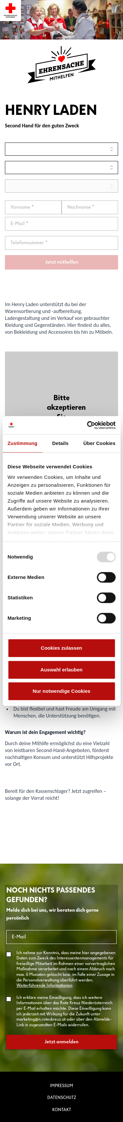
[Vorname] (33, 207)
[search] (61, 149)
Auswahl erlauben (61, 669)
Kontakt (61, 1110)
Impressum (61, 1085)
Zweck (72, 125)
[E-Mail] (61, 937)
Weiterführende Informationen (44, 985)
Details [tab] (60, 443)
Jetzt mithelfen (61, 262)
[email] (61, 224)
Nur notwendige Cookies (62, 691)
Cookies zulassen (61, 648)
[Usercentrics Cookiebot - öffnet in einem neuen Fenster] (87, 425)
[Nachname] (90, 207)
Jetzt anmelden (61, 1042)
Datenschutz (61, 1097)
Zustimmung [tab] (22, 443)
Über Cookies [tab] (99, 443)
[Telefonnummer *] (61, 243)
